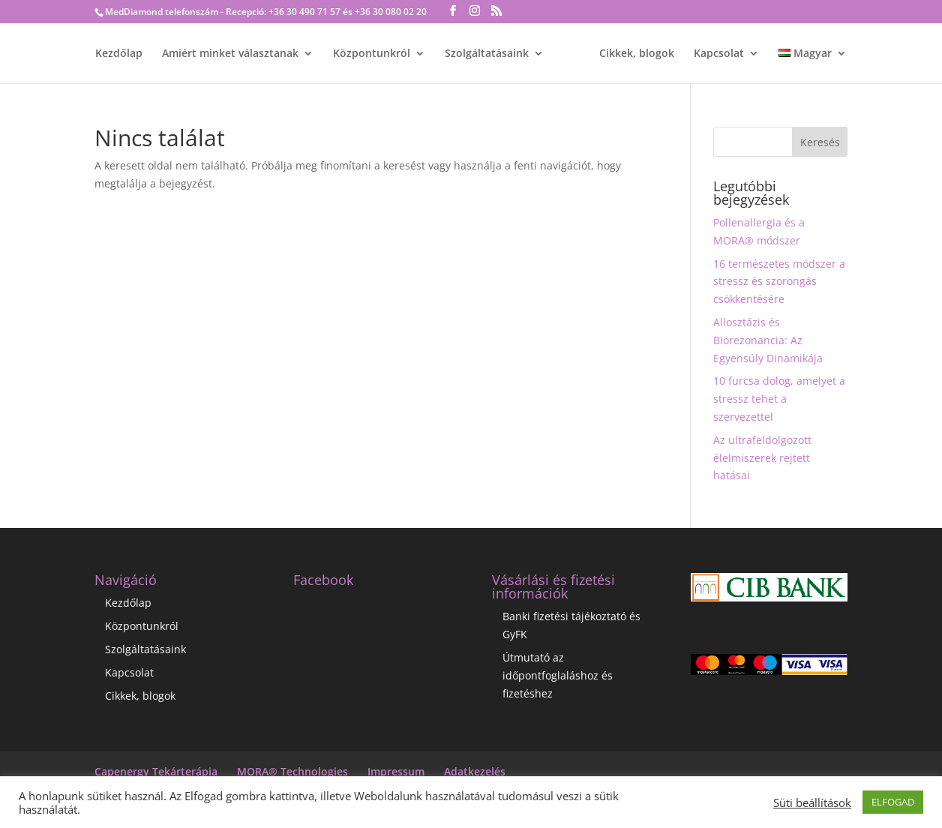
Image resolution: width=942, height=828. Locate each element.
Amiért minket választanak (230, 54)
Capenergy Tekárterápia (156, 771)
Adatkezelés (475, 771)
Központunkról (371, 54)
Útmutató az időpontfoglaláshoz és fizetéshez (557, 675)
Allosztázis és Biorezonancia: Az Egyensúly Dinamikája (768, 340)
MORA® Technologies (292, 771)
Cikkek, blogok (636, 54)
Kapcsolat (719, 54)
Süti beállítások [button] (812, 802)
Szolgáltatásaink (487, 54)
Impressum (396, 771)
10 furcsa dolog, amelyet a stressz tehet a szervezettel (779, 399)
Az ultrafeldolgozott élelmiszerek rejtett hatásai (762, 458)
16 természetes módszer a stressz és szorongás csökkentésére (779, 281)
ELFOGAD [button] (893, 801)
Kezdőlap (118, 54)
